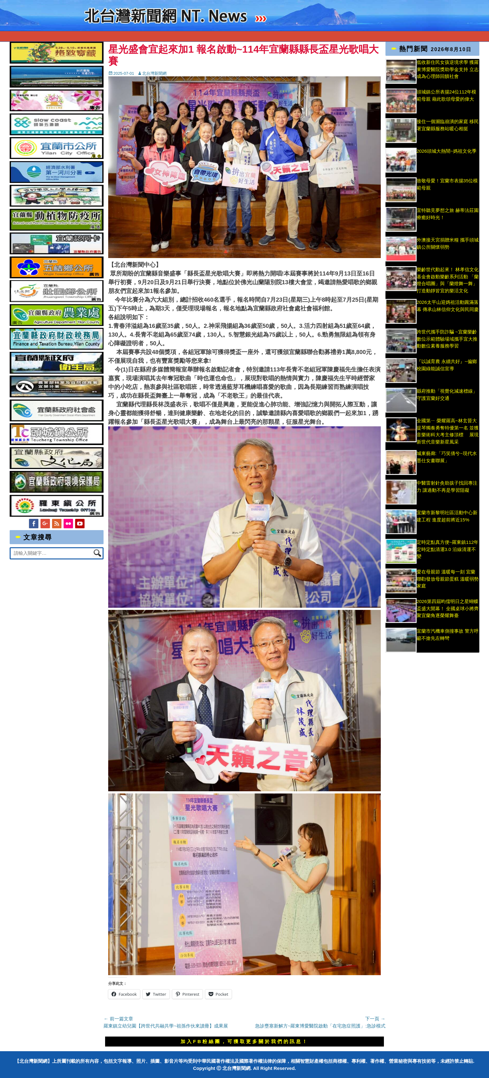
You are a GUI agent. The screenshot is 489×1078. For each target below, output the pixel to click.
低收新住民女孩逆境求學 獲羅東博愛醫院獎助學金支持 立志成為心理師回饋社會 (448, 69)
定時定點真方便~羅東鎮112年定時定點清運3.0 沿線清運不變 (448, 549)
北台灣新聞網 (154, 73)
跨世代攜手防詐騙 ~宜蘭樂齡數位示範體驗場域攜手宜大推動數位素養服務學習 (447, 338)
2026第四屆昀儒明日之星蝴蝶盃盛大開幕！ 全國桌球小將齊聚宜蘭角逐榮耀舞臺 (448, 608)
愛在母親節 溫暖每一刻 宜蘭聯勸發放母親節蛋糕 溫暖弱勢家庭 (448, 578)
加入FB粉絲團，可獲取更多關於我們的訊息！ (244, 1041)
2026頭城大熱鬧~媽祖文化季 (447, 151)
